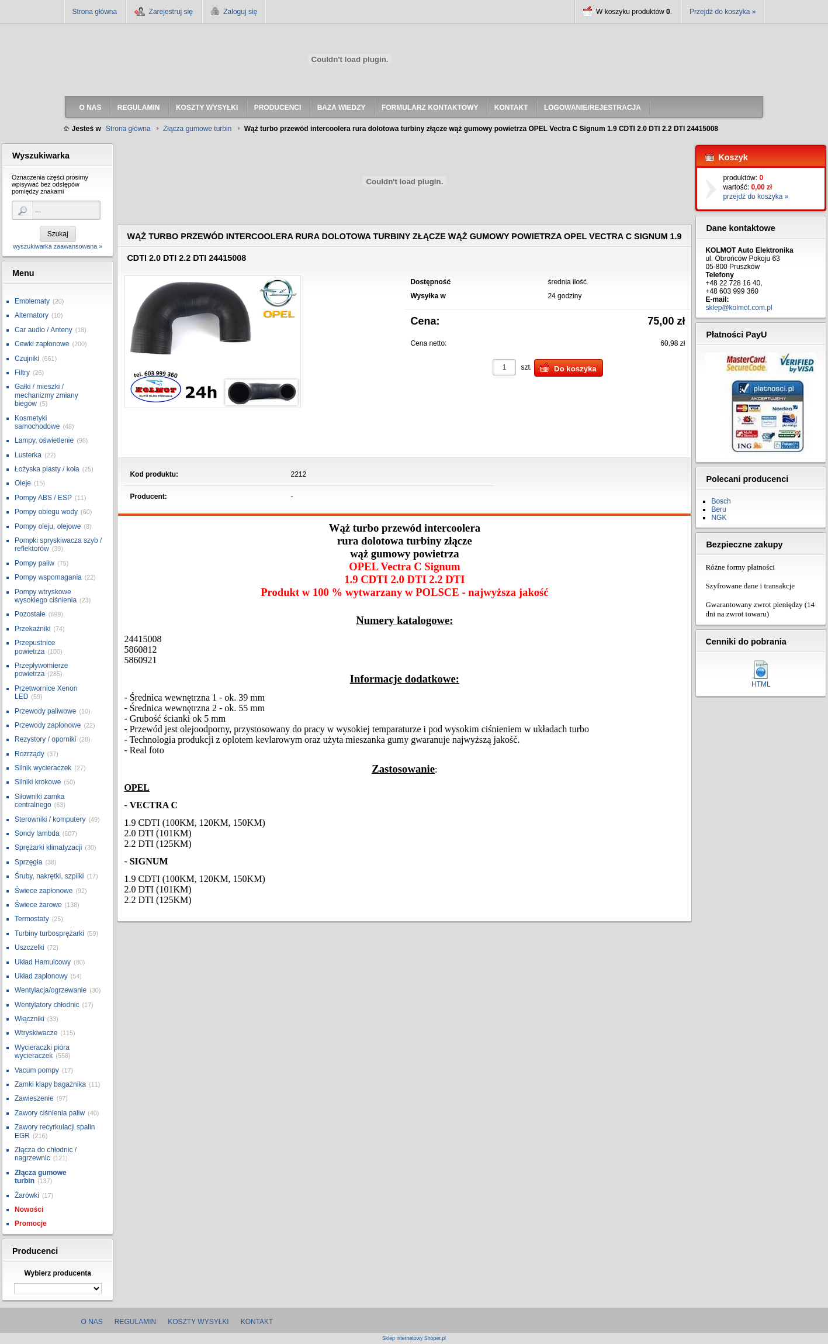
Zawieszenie (34, 1098)
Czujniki (27, 358)
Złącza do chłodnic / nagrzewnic (46, 1154)
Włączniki (29, 1019)
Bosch (720, 501)
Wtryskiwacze (36, 1033)
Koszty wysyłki (198, 1322)
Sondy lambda (37, 833)
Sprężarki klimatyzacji (48, 847)
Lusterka (28, 455)
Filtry (22, 372)
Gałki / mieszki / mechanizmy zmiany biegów (46, 395)
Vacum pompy (37, 1070)
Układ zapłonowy (41, 976)
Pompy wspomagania (48, 577)
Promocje (31, 1223)
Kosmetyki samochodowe (37, 422)
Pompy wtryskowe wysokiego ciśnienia (46, 596)
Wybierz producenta (57, 1273)
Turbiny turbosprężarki (49, 933)
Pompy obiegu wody (46, 512)
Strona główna (94, 12)
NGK (718, 518)
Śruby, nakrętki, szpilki (49, 876)
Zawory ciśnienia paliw (50, 1113)
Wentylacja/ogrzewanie (50, 990)
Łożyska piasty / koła (47, 469)
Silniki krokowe (38, 782)
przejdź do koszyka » (755, 196)
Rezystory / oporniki (45, 739)
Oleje (23, 483)
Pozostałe (30, 614)
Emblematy (32, 301)
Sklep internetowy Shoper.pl (414, 1338)
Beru (718, 509)
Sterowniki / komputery (50, 819)
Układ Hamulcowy (43, 962)
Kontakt (257, 1322)
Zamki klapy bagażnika (50, 1084)
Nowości (29, 1209)
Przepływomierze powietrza (41, 669)
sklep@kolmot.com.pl (738, 308)
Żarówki (27, 1195)
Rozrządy (29, 754)
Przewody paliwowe (45, 711)
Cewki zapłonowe (42, 344)
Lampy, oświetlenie (44, 440)
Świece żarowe (38, 905)
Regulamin (135, 1322)
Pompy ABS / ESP (43, 498)
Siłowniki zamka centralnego (39, 800)
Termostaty (32, 919)
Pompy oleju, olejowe (48, 526)
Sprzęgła (28, 862)
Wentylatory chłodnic (47, 1005)
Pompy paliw (34, 563)
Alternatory (31, 315)
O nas (92, 1322)
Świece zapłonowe (43, 891)
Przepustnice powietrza (35, 647)
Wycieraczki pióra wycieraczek (42, 1051)
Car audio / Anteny (43, 330)
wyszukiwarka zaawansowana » (57, 246)
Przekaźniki (32, 629)
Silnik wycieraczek (43, 768)
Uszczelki (29, 947)
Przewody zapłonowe (48, 725)
